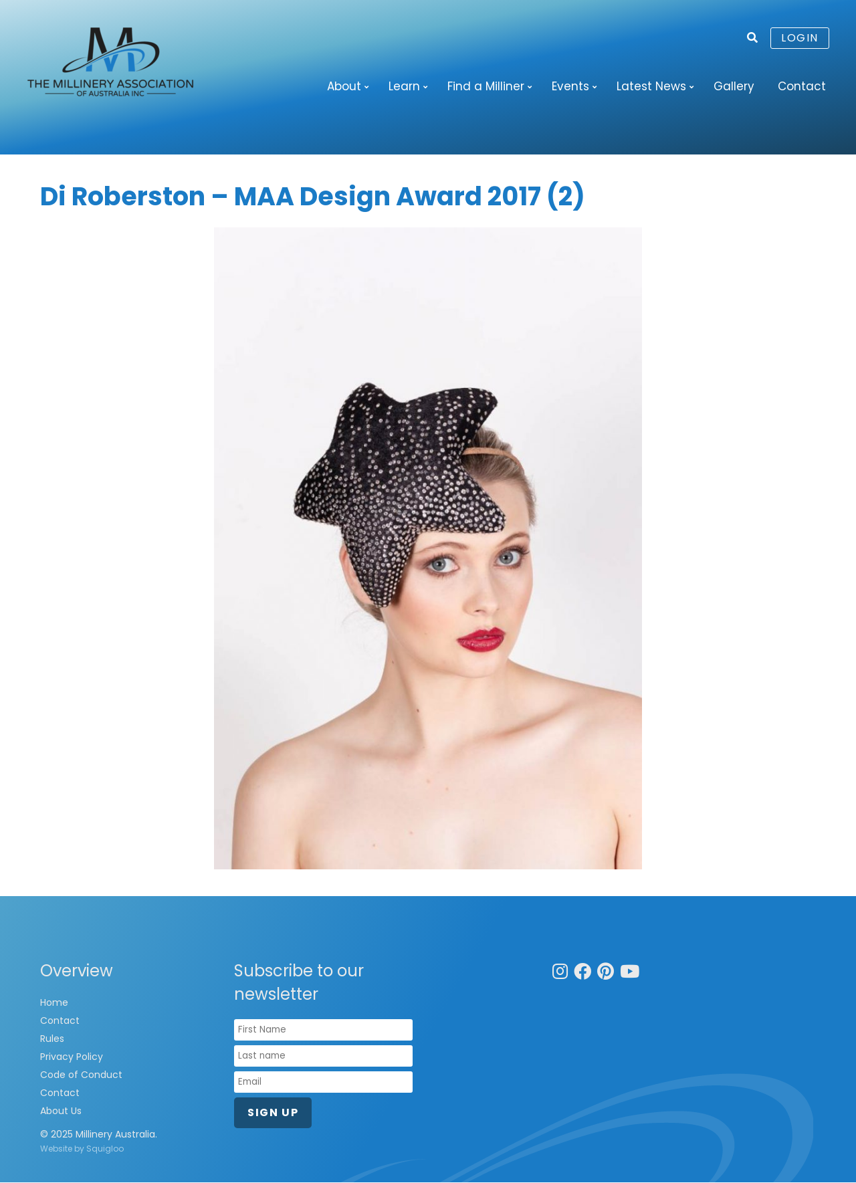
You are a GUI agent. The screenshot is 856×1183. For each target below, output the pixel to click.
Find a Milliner (485, 86)
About (344, 86)
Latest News (651, 86)
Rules (52, 1039)
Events (570, 86)
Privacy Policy (71, 1057)
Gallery (734, 86)
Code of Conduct (81, 1075)
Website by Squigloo (82, 1149)
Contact (802, 86)
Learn (404, 86)
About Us (61, 1111)
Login (800, 37)
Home (54, 1003)
